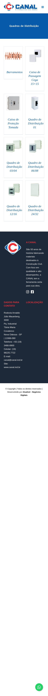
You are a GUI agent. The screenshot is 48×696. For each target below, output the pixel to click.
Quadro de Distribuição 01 (36, 123)
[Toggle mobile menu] (42, 7)
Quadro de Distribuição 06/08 (36, 166)
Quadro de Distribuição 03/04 (14, 166)
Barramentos (15, 72)
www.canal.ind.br (12, 367)
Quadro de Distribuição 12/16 (14, 210)
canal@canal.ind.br (13, 360)
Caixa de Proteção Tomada (13, 123)
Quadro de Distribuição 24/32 (36, 210)
